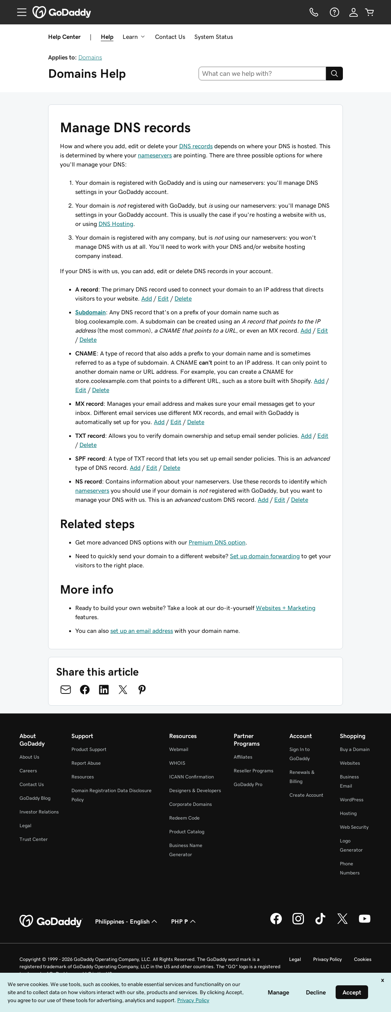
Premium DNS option (217, 542)
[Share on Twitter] (122, 690)
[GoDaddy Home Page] (51, 921)
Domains (90, 57)
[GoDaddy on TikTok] (320, 923)
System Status (213, 37)
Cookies (363, 959)
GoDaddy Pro (248, 784)
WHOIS (177, 763)
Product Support (89, 749)
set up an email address (141, 631)
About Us (29, 756)
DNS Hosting (116, 224)
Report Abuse (86, 763)
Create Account (306, 795)
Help (107, 37)
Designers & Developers (195, 790)
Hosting (348, 813)
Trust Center (33, 839)
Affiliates (243, 756)
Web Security (354, 827)
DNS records (196, 146)
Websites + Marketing (285, 608)
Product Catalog (186, 831)
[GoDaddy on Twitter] (342, 923)
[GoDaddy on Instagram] (298, 923)
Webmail (178, 749)
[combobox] (262, 73)
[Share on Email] (65, 690)
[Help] (333, 12)
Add (146, 298)
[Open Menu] (19, 12)
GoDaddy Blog (34, 798)
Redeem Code (184, 817)
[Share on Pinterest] (142, 690)
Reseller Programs (253, 770)
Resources (82, 776)
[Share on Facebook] (84, 690)
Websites (350, 763)
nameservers (155, 155)
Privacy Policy (327, 959)
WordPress (352, 799)
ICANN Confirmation (191, 776)
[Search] (334, 73)
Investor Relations (39, 811)
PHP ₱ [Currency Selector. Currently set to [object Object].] (184, 921)
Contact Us (170, 37)
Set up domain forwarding (265, 556)
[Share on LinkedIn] (103, 690)
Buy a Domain (355, 749)
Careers (28, 770)
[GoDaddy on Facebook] (276, 923)
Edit (163, 298)
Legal (25, 825)
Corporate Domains (190, 804)
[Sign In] (353, 12)
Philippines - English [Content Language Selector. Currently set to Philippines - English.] (127, 921)
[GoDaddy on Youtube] (365, 923)
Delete (183, 298)
